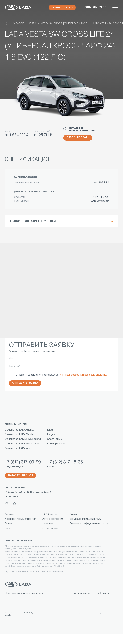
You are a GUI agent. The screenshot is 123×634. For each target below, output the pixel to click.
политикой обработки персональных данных (83, 375)
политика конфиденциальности (72, 613)
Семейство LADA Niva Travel (22, 444)
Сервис (9, 514)
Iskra (50, 430)
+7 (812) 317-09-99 (94, 7)
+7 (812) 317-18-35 (65, 462)
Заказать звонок (62, 7)
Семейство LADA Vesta (19, 434)
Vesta (32, 24)
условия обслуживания (98, 613)
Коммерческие (56, 444)
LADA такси (49, 514)
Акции (8, 524)
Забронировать (78, 138)
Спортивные (54, 439)
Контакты (48, 524)
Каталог (18, 24)
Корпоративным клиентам (20, 519)
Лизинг (73, 514)
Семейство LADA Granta (19, 430)
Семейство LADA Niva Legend (23, 439)
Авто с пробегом (52, 519)
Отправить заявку (25, 383)
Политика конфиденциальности (88, 524)
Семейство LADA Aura (18, 448)
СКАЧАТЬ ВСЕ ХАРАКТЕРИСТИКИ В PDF (79, 129)
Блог (8, 528)
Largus (51, 434)
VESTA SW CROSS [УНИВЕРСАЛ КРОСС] (65, 24)
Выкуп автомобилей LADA (85, 519)
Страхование (50, 528)
